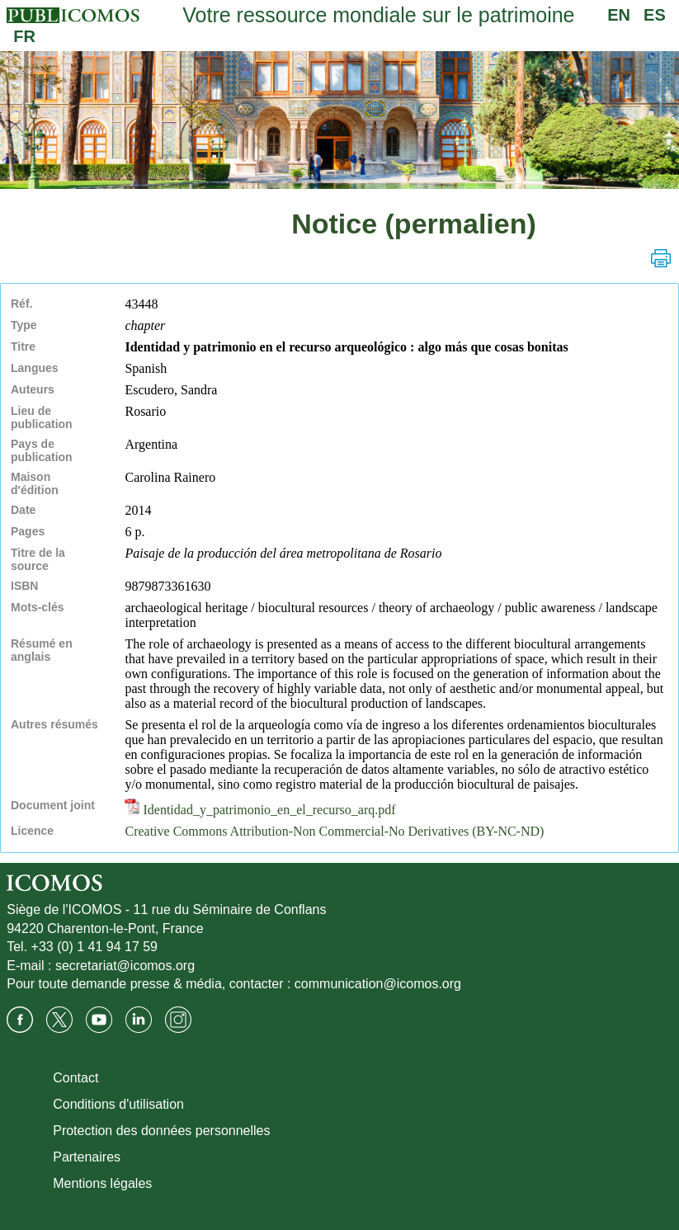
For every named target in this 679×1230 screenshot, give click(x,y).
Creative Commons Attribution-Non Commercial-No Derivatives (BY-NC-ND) (334, 831)
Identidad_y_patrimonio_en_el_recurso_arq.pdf (260, 810)
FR (24, 36)
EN (618, 15)
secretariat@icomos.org (125, 966)
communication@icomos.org (378, 984)
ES (655, 15)
